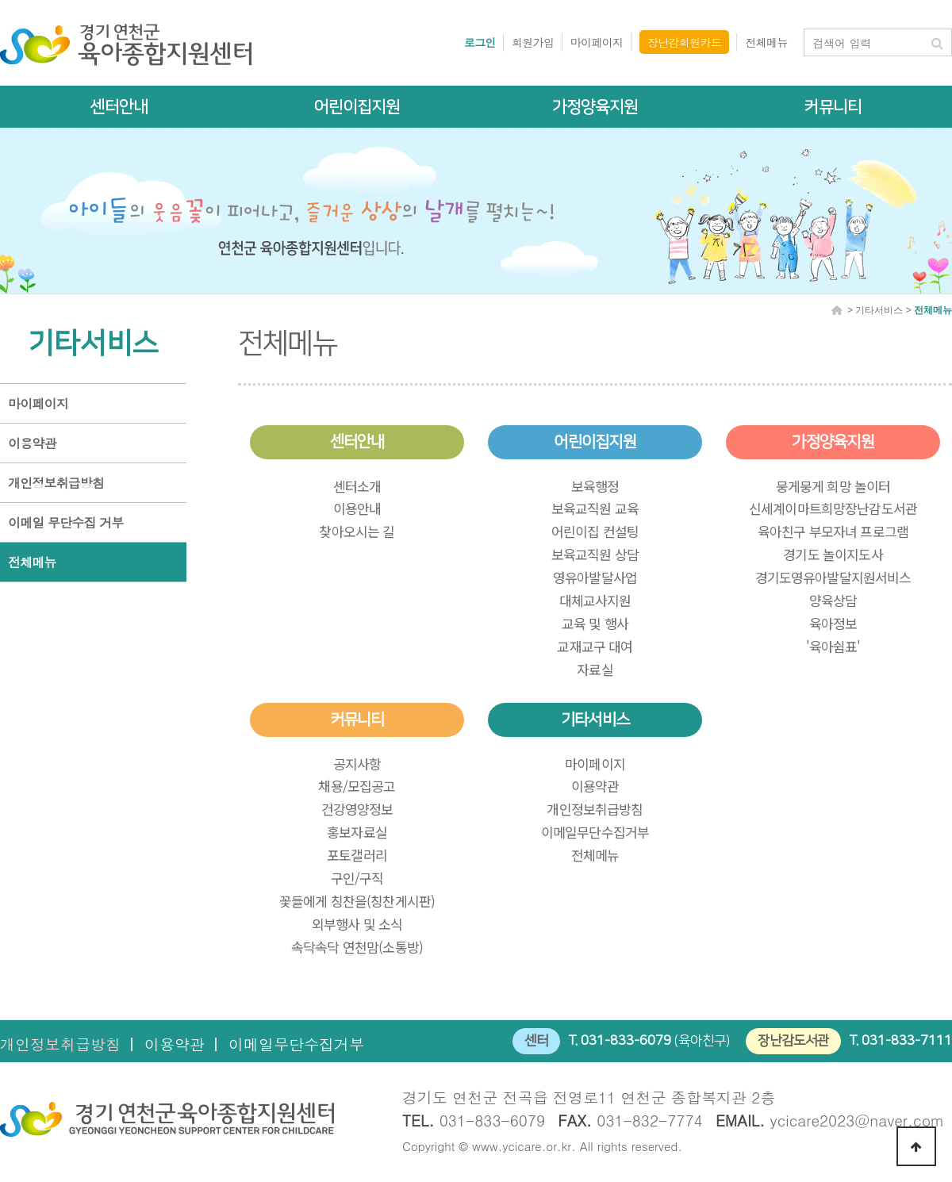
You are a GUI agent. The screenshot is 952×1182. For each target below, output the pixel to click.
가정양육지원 (595, 107)
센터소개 (357, 486)
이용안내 (357, 508)
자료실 (594, 669)
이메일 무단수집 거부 (65, 522)
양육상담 (833, 600)
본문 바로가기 (0, 0)
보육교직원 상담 (595, 554)
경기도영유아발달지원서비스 (833, 577)
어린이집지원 (357, 107)
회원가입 (533, 42)
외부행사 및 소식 (357, 924)
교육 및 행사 (595, 623)
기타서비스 (595, 719)
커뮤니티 (833, 107)
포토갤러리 (357, 855)
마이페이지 (597, 42)
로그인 (480, 42)
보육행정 (595, 486)
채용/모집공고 (356, 786)
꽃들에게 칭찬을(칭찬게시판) (357, 901)
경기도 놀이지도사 (832, 554)
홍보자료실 (357, 832)
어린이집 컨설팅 (595, 531)
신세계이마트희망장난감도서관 (833, 508)
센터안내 (119, 107)
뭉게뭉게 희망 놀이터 (833, 486)
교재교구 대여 (594, 646)
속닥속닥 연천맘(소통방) (357, 947)
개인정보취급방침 (56, 483)
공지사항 (357, 763)
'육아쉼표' (833, 646)
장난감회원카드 (684, 42)
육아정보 (833, 623)
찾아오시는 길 (356, 531)
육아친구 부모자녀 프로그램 (833, 531)
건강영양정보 (357, 809)
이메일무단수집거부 (595, 832)
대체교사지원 (595, 600)
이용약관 (32, 443)
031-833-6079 (626, 1041)
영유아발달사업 (595, 577)
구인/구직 (357, 878)
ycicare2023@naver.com (857, 1119)
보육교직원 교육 (595, 508)
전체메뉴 (766, 42)
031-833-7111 (907, 1041)
